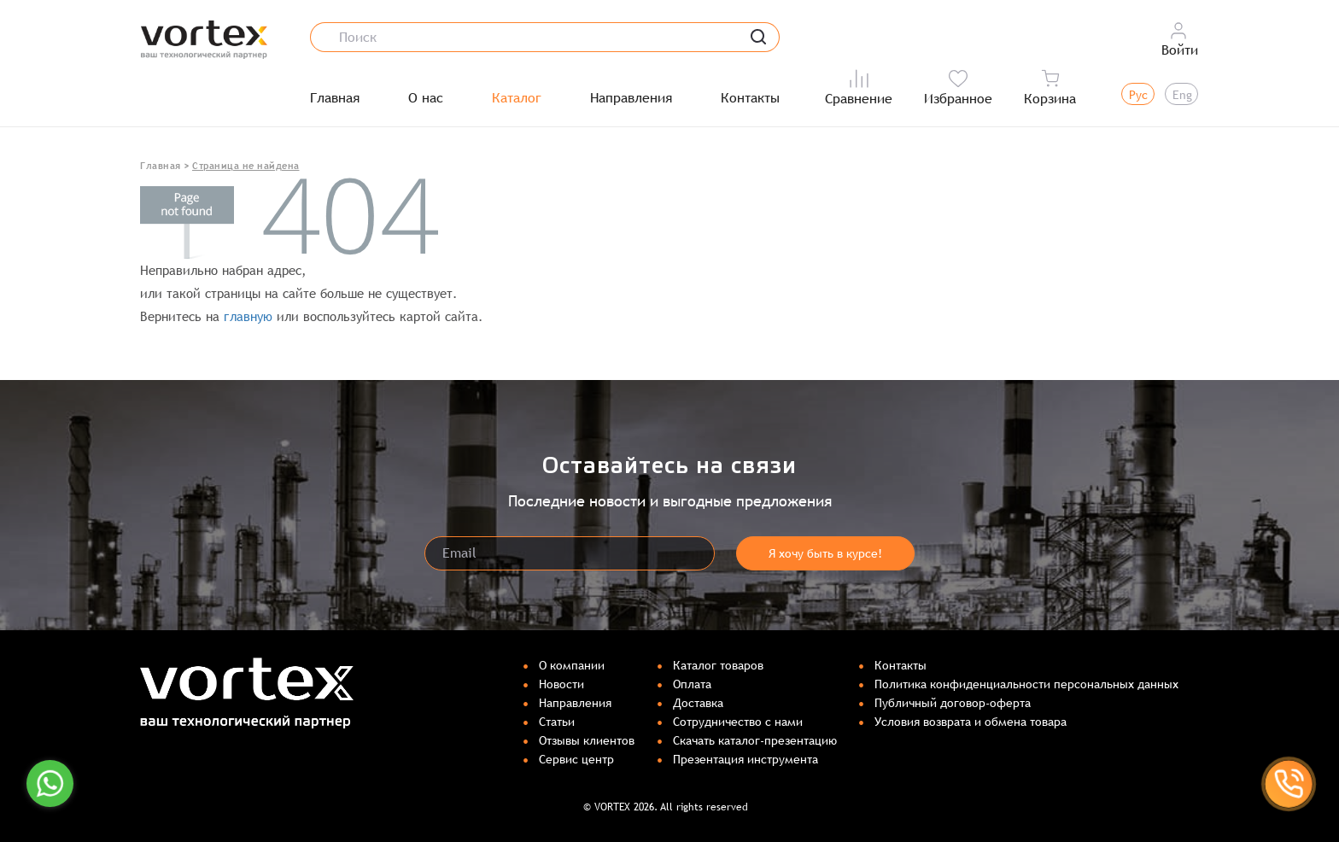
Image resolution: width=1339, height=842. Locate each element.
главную (248, 316)
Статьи (557, 721)
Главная (335, 98)
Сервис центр (576, 759)
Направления (631, 98)
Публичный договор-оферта (952, 703)
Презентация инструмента (745, 759)
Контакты (750, 98)
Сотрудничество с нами (738, 721)
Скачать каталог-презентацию (755, 740)
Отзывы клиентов (586, 740)
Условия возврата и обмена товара (970, 721)
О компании (572, 665)
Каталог (516, 98)
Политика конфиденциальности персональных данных (1026, 684)
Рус (1138, 95)
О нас (425, 98)
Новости (561, 684)
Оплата (692, 684)
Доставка (698, 703)
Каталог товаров (718, 665)
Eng (1182, 95)
